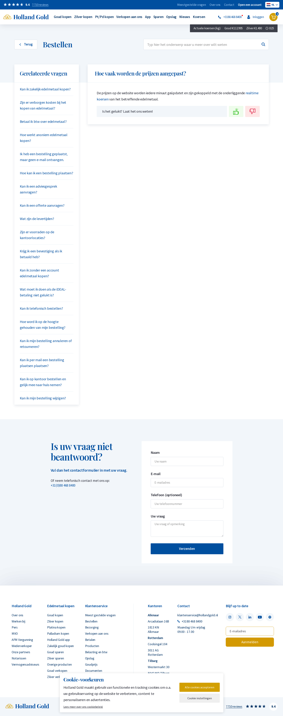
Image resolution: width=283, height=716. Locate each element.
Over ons (215, 5)
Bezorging (92, 627)
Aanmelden (249, 642)
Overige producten (59, 664)
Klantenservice (96, 606)
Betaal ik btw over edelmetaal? (43, 121)
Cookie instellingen (199, 698)
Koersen (199, 17)
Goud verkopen (57, 671)
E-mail (155, 473)
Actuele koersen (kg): (207, 28)
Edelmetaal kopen (61, 606)
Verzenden (187, 548)
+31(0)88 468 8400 (63, 485)
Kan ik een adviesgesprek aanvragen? (38, 189)
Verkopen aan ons (129, 17)
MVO (15, 633)
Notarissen (19, 658)
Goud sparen (55, 652)
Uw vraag (158, 516)
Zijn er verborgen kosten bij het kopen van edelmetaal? (43, 105)
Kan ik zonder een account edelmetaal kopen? (39, 273)
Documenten (93, 671)
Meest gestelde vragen (100, 615)
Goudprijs (91, 664)
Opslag (171, 17)
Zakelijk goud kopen (60, 646)
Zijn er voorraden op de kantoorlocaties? (37, 235)
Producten (92, 646)
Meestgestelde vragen (191, 5)
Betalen (90, 640)
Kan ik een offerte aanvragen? (42, 205)
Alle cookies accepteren (199, 687)
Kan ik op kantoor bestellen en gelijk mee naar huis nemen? (43, 382)
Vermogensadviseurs (25, 664)
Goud (233, 28)
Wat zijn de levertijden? (37, 218)
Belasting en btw (96, 652)
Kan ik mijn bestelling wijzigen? (43, 398)
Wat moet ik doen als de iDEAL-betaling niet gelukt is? (43, 292)
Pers (15, 627)
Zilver (254, 28)
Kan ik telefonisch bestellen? (41, 308)
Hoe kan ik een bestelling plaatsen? (46, 173)
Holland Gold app (58, 640)
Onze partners (21, 652)
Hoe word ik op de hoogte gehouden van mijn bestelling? (42, 324)
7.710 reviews (234, 707)
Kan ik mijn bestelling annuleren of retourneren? (46, 343)
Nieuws (184, 17)
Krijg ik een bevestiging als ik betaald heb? (41, 254)
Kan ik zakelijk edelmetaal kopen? (45, 89)
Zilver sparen (55, 658)
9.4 (273, 707)
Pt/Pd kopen (104, 17)
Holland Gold (21, 606)
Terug (26, 44)
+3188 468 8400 (189, 621)
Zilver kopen (83, 17)
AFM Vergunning (22, 640)
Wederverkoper (22, 646)
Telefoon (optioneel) (166, 495)
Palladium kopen (58, 633)
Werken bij (18, 621)
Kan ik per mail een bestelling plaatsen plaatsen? (42, 363)
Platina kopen (56, 627)
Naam (155, 452)
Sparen (158, 17)
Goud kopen (62, 17)
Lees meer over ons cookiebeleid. (83, 707)
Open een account (250, 5)
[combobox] (206, 44)
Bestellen (91, 621)
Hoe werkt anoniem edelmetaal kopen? (43, 137)
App (147, 17)
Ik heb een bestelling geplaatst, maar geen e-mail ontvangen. (44, 157)
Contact (229, 5)
